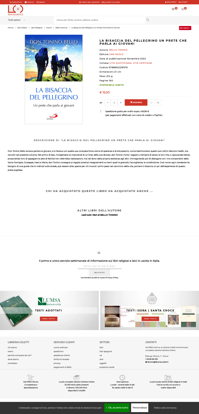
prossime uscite (107, 367)
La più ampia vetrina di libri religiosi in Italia (168, 382)
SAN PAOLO (116, 54)
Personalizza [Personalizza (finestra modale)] (140, 407)
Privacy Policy (112, 277)
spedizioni (59, 351)
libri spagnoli (106, 351)
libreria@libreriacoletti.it (158, 362)
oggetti (103, 363)
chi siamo (12, 347)
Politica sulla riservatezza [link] (165, 408)
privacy (57, 363)
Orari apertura (122, 382)
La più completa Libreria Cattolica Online (76, 382)
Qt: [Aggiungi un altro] (101, 103)
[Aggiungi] (121, 102)
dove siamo (13, 359)
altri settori (185, 28)
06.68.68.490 (152, 359)
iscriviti (99, 272)
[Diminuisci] (108, 102)
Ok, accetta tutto (117, 407)
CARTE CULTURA (111, 2)
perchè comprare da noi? (19, 355)
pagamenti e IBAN (62, 367)
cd (101, 355)
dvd (101, 359)
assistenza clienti (62, 355)
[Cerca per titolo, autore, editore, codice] (168, 20)
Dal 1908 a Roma (30, 382)
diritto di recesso (61, 359)
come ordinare (61, 347)
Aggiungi (136, 102)
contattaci (12, 363)
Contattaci (17, 2)
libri (101, 347)
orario (42, 2)
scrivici (30, 2)
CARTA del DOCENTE (89, 2)
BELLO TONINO (109, 215)
